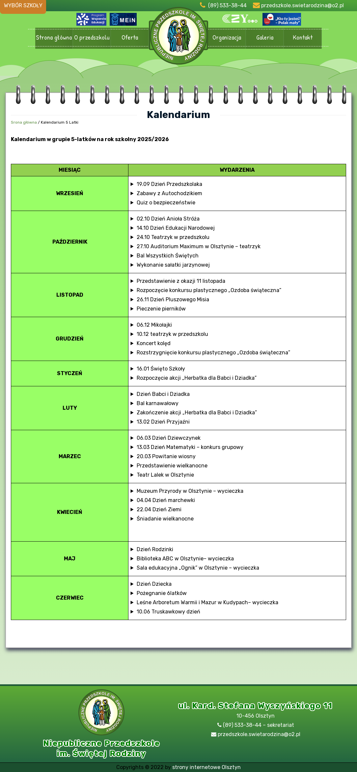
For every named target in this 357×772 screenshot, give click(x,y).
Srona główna (24, 122)
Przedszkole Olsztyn (178, 38)
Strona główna (53, 37)
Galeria (264, 37)
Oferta (129, 37)
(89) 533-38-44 (227, 5)
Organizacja (226, 37)
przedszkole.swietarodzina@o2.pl (302, 5)
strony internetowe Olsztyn (206, 767)
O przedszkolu (91, 37)
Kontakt (302, 37)
